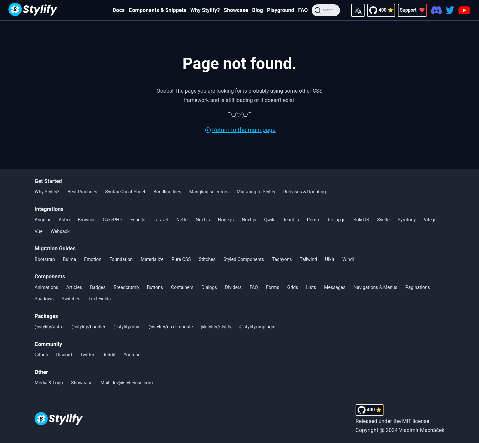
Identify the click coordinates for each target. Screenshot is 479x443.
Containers (182, 287)
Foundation (121, 259)
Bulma (69, 259)
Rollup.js (336, 219)
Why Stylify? (205, 10)
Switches (71, 298)
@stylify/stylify (216, 326)
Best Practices (82, 191)
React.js (290, 219)
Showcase (236, 10)
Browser (86, 219)
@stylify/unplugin (257, 326)
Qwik (269, 219)
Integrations (49, 209)
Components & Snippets (157, 10)
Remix (313, 219)
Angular (43, 219)
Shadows (44, 298)
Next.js (203, 219)
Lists (311, 287)
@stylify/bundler (88, 326)
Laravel (160, 219)
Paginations (417, 287)
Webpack (60, 231)
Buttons (155, 287)
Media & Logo (49, 382)
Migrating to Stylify (256, 191)
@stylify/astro (49, 326)
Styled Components (244, 259)
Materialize (152, 259)
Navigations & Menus (376, 287)
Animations (46, 287)
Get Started (48, 181)
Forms (272, 287)
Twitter (87, 354)
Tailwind (308, 259)
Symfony (407, 219)
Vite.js (430, 219)
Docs (119, 10)
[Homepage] (33, 10)
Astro (64, 219)
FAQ (303, 10)
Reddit (109, 354)
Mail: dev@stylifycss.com (126, 382)
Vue (39, 231)
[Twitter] (450, 10)
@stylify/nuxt (127, 326)
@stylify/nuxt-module (171, 326)
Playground (280, 10)
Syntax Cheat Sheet (125, 191)
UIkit (329, 259)
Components (50, 276)
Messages (334, 287)
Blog (257, 10)
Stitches (207, 259)
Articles (74, 287)
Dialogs (209, 287)
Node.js (226, 219)
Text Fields (99, 298)
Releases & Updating (304, 191)
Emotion (92, 259)
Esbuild (137, 219)
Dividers (233, 287)
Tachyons (282, 259)
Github (41, 354)
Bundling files (167, 191)
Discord (64, 354)
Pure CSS (181, 259)
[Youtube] (464, 10)
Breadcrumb (126, 287)
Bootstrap (45, 259)
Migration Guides (55, 248)
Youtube (132, 354)
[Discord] (436, 10)
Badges (98, 287)
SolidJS (361, 219)
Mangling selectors (209, 191)
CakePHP (112, 219)
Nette (182, 219)
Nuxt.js (249, 219)
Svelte (383, 219)
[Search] (326, 10)
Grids (292, 287)
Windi (348, 259)
